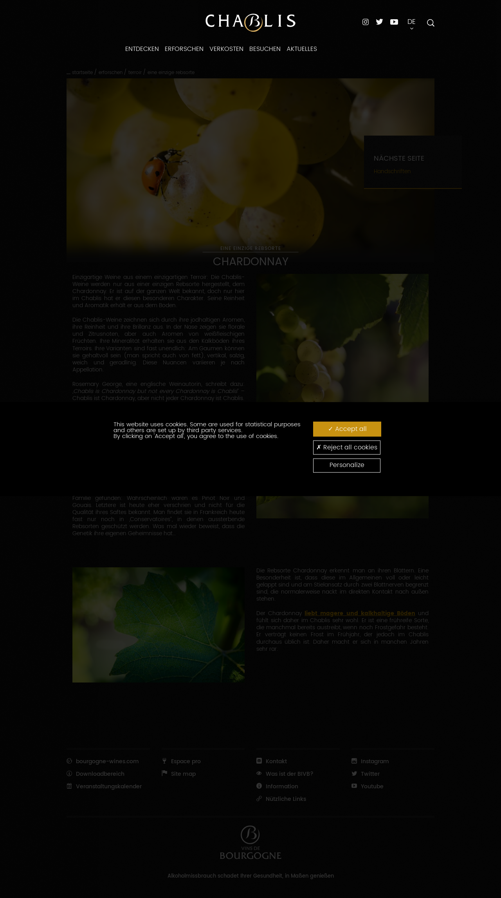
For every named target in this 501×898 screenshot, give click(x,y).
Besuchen (265, 49)
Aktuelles (302, 49)
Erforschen (184, 49)
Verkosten (226, 49)
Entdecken (142, 49)
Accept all (347, 428)
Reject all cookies (346, 447)
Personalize (347, 465)
